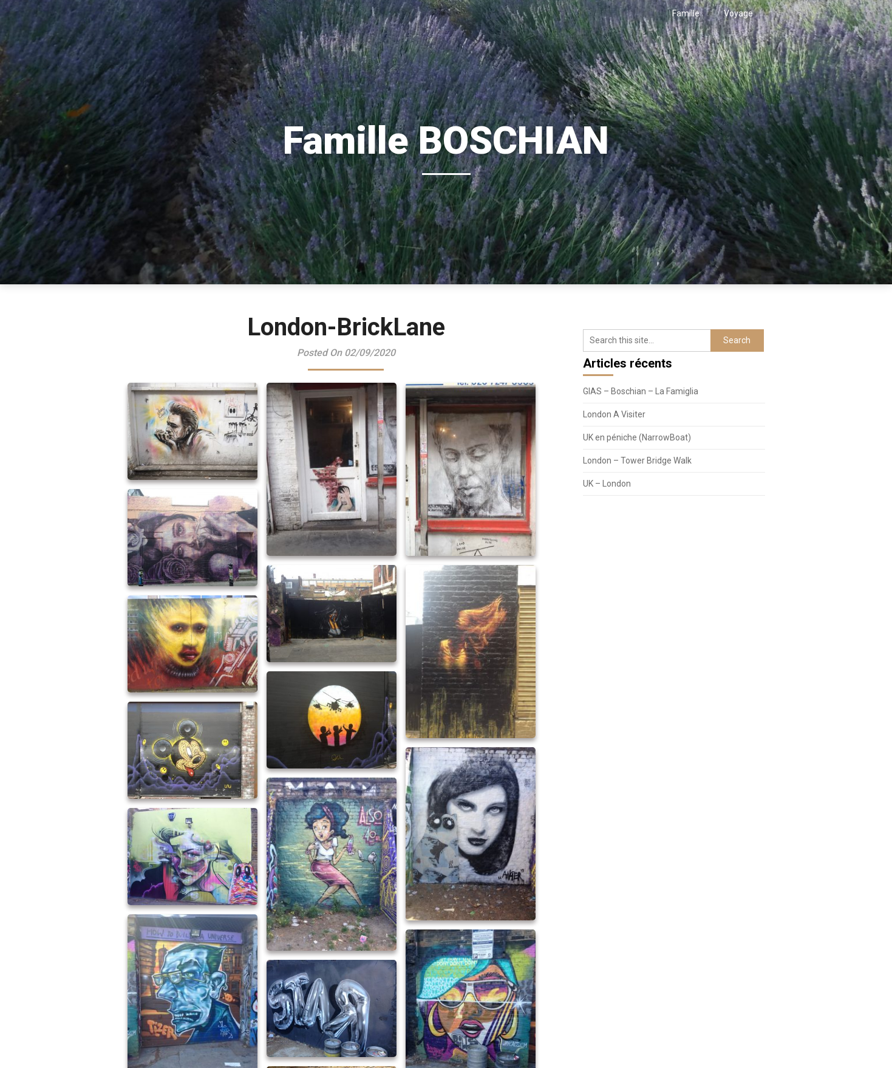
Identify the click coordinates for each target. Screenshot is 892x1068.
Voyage (738, 13)
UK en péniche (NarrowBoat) (637, 437)
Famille (686, 13)
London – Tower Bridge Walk (637, 460)
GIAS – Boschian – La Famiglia (640, 391)
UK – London (607, 483)
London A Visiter (614, 414)
